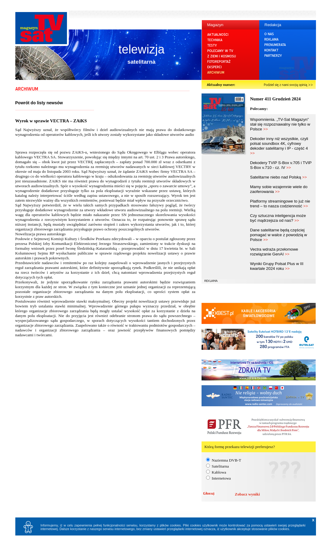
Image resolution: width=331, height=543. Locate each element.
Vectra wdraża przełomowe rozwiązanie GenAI (274, 251)
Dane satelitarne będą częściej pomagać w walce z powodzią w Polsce (278, 235)
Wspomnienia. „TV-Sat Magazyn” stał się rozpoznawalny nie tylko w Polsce (280, 124)
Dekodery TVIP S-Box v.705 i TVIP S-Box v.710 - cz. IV (281, 165)
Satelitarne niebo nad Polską (278, 177)
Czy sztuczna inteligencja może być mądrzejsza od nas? (278, 218)
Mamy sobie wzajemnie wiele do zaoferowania (279, 189)
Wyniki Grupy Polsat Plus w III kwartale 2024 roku (277, 266)
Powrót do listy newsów (39, 102)
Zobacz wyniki (247, 494)
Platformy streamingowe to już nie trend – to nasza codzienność (280, 203)
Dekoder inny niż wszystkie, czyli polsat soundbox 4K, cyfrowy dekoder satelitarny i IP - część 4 (279, 145)
